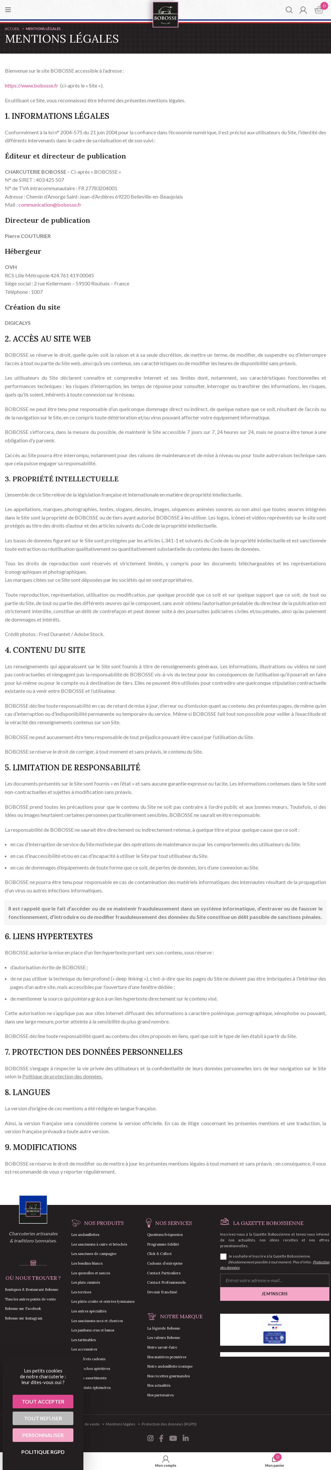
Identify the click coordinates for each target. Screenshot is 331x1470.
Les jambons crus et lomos (92, 1330)
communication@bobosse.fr (49, 204)
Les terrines (81, 1292)
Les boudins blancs (86, 1263)
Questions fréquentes (165, 1234)
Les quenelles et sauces (90, 1273)
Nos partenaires (160, 1395)
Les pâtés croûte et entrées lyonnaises (102, 1301)
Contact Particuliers (163, 1273)
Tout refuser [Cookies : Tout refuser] (43, 1418)
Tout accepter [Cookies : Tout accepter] (43, 1401)
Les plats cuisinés (85, 1282)
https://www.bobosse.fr (31, 85)
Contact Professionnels (166, 1282)
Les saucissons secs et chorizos (97, 1321)
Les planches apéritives (90, 1368)
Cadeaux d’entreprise (165, 1263)
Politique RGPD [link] (43, 1452)
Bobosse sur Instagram (23, 1318)
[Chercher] (289, 9)
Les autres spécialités (88, 1311)
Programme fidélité (163, 1244)
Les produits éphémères (91, 1387)
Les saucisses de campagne (93, 1253)
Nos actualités (158, 1385)
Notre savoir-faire (162, 1347)
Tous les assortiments (88, 1378)
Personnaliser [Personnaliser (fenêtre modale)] (43, 1435)
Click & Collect (159, 1253)
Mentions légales (120, 1424)
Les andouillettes (85, 1234)
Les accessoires (84, 1349)
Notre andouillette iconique (170, 1366)
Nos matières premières (166, 1357)
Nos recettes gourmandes (168, 1376)
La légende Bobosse (163, 1328)
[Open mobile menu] (8, 9)
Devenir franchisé (162, 1292)
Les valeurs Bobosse (163, 1337)
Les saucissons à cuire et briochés (99, 1244)
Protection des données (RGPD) (169, 1424)
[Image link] (33, 1209)
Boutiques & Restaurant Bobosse (31, 1289)
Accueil (12, 28)
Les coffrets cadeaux (88, 1359)
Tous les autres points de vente (30, 1299)
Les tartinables (83, 1340)
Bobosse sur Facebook (23, 1308)
